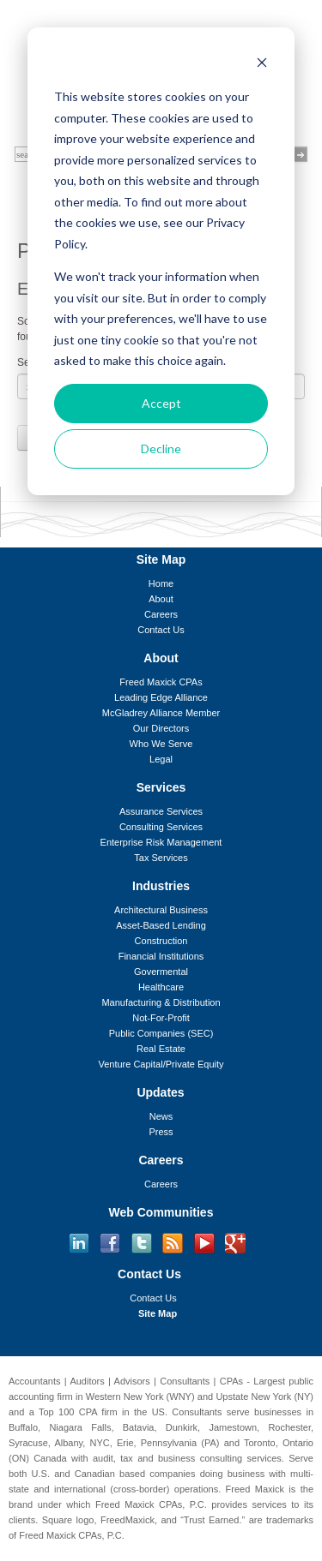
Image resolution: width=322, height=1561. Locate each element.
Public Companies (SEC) (161, 1033)
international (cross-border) (111, 1489)
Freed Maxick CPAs (160, 682)
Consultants (185, 1381)
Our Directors (161, 728)
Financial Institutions (161, 956)
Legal (161, 759)
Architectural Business (161, 910)
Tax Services (160, 857)
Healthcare (161, 987)
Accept (161, 403)
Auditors (87, 1381)
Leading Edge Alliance (161, 697)
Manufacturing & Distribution (160, 1002)
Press (161, 1132)
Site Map (157, 1313)
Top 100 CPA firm (78, 1412)
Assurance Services (161, 811)
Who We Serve (161, 744)
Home (161, 583)
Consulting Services (161, 827)
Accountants (35, 1381)
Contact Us (160, 630)
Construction (161, 941)
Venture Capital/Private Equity (160, 1064)
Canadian (95, 1473)
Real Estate (161, 1049)
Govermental (161, 971)
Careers (161, 614)
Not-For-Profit (161, 1018)
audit (103, 1458)
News (161, 1116)
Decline (161, 448)
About (161, 599)
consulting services (241, 1458)
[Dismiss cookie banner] (262, 64)
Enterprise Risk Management (161, 842)
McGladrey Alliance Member (161, 713)
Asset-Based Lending (161, 925)
